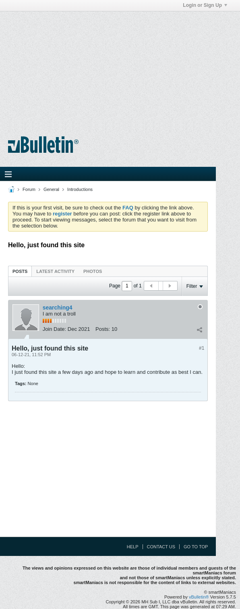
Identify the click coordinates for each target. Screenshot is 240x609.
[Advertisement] (120, 67)
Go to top (196, 546)
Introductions (80, 189)
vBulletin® (199, 597)
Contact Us (161, 546)
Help (133, 546)
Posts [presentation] (19, 271)
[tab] (20, 271)
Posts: (102, 329)
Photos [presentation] (92, 271)
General (51, 189)
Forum (29, 189)
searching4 (57, 307)
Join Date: (54, 329)
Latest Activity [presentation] (55, 271)
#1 (201, 348)
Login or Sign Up (205, 5)
